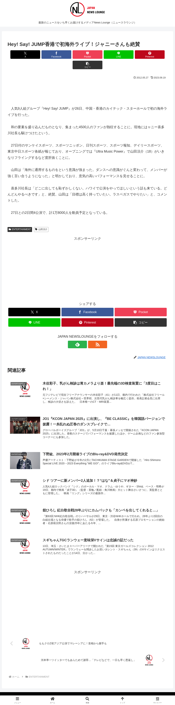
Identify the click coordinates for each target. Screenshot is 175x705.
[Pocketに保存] (74, 54)
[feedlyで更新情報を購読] (83, 334)
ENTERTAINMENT (20, 219)
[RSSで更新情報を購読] (92, 334)
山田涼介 (41, 219)
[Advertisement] (87, 80)
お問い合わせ (110, 693)
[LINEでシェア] (101, 54)
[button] (154, 54)
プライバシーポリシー (85, 693)
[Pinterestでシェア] (128, 54)
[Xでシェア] (20, 54)
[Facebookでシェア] (47, 54)
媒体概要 (62, 693)
